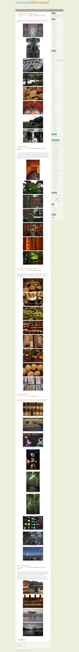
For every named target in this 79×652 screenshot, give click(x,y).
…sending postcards (55, 142)
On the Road (43, 15)
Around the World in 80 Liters (57, 149)
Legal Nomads (55, 166)
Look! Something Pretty (37, 15)
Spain (53, 116)
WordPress (19, 650)
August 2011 (54, 24)
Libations (54, 89)
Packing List (39, 10)
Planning (54, 107)
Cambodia (54, 66)
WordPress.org (55, 210)
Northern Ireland (55, 100)
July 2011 (54, 25)
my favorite (39, 20)
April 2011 (54, 28)
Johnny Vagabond (55, 164)
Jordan (54, 86)
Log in (53, 206)
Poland (54, 109)
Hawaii (54, 79)
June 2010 (54, 42)
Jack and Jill (54, 163)
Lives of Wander (55, 167)
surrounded (24, 2)
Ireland (54, 83)
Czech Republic (55, 69)
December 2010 (55, 34)
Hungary (54, 80)
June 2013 (54, 21)
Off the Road (54, 102)
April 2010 (54, 45)
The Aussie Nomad (55, 177)
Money (54, 96)
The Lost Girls (55, 180)
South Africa (54, 113)
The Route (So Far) (45, 10)
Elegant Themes (26, 650)
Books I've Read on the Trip (28, 10)
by (34, 2)
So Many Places (55, 176)
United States (54, 126)
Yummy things (55, 130)
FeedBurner (58, 200)
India (53, 82)
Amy (21, 15)
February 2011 (55, 31)
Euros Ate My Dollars (55, 157)
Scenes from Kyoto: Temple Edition (27, 14)
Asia (29, 15)
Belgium (54, 63)
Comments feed (55, 209)
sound (44, 2)
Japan (31, 15)
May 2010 (54, 44)
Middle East (54, 93)
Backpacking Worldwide (56, 150)
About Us (21, 10)
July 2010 (54, 41)
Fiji (53, 75)
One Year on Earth (55, 173)
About (17, 10)
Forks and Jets (55, 160)
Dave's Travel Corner (55, 156)
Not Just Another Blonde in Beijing (57, 170)
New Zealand (54, 99)
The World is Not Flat (55, 183)
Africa (53, 57)
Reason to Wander (55, 174)
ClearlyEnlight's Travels (56, 153)
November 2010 (55, 35)
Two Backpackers (55, 187)
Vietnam (54, 127)
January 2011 (54, 32)
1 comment (39, 270)
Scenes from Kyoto (22, 394)
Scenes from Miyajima (23, 565)
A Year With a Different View (56, 146)
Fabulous (54, 72)
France (54, 76)
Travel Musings (55, 120)
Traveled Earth (55, 184)
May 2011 (54, 27)
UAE (53, 123)
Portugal (54, 110)
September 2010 (55, 38)
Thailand (54, 117)
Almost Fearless (55, 147)
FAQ (34, 10)
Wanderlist (54, 129)
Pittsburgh (54, 106)
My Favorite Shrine (22, 146)
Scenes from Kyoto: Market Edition (27, 268)
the (38, 2)
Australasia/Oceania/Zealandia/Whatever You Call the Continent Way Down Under (58, 61)
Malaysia (54, 92)
